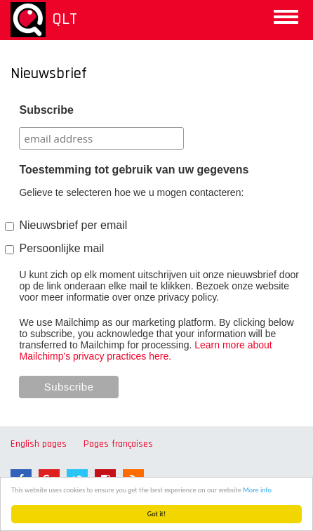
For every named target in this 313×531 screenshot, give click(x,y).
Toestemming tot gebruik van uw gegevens (133, 170)
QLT (64, 18)
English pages (39, 444)
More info (257, 489)
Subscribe (46, 110)
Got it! (156, 513)
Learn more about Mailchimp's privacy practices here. (145, 350)
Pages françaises (118, 444)
